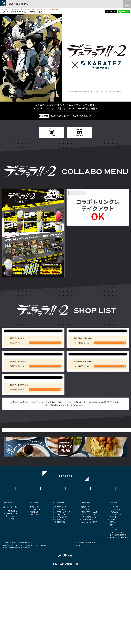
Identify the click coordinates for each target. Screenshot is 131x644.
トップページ (4, 9)
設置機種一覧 (60, 596)
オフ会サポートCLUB (89, 585)
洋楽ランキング (61, 593)
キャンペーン (35, 588)
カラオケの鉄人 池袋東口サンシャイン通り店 (33, 341)
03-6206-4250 (45, 438)
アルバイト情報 (65, 564)
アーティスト (114, 603)
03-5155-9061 (109, 398)
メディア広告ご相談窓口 (119, 611)
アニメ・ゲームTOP (65, 536)
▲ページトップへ (65, 532)
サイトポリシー (78, 561)
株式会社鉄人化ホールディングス (40, 566)
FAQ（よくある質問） (89, 596)
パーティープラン (36, 583)
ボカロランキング (61, 588)
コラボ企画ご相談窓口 (118, 608)
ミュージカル (114, 583)
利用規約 (53, 561)
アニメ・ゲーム (25, 9)
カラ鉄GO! (85, 583)
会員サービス (86, 580)
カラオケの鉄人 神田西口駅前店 (33, 421)
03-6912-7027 (109, 359)
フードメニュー (11, 587)
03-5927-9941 (45, 359)
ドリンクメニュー (12, 584)
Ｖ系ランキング (61, 590)
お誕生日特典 (35, 585)
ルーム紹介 (10, 592)
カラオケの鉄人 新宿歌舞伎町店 (97, 381)
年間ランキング (61, 583)
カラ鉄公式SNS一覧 (88, 590)
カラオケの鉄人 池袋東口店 (97, 341)
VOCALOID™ (114, 585)
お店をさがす (9, 576)
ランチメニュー (11, 589)
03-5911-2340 (45, 398)
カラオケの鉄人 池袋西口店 (33, 381)
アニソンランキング (62, 585)
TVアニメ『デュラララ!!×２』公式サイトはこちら (65, 493)
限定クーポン (35, 580)
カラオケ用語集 (87, 593)
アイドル (113, 590)
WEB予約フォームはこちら (45, 367)
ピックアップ (114, 601)
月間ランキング (61, 580)
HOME (28, 561)
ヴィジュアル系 (115, 588)
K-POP (112, 593)
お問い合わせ (90, 564)
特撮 (111, 598)
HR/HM (112, 596)
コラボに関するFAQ (117, 606)
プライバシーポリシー (103, 561)
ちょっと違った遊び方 (89, 588)
